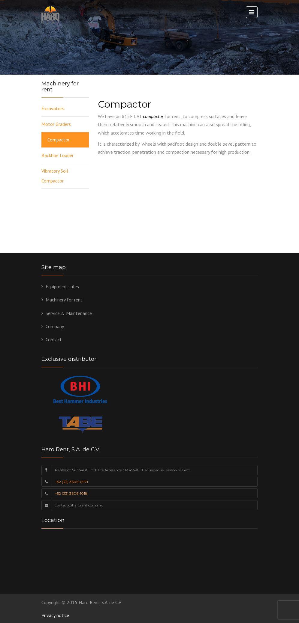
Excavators (52, 108)
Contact (54, 340)
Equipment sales (62, 286)
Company (55, 326)
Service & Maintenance (69, 313)
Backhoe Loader (57, 155)
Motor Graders (56, 124)
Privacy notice (55, 615)
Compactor (58, 140)
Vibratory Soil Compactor (54, 176)
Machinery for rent (64, 300)
